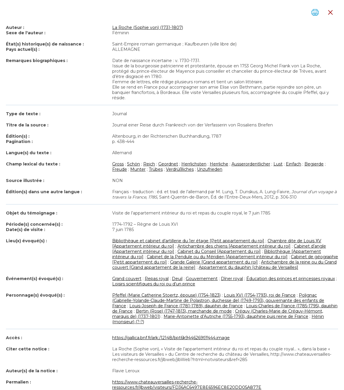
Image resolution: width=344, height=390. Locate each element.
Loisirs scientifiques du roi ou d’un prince (153, 284)
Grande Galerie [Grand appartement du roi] (214, 262)
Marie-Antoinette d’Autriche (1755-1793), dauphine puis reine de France (236, 316)
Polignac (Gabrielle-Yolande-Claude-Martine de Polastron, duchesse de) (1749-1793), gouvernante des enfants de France (218, 300)
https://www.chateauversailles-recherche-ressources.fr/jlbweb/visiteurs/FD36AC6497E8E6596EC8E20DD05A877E (186, 384)
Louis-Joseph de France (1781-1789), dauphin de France (186, 305)
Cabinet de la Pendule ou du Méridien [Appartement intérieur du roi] (217, 256)
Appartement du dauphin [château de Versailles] (248, 267)
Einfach (293, 164)
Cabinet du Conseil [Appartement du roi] (219, 251)
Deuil (177, 278)
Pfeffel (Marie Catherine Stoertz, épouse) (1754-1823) (166, 295)
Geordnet (168, 164)
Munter (138, 169)
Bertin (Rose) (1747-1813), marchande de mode (184, 311)
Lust (278, 164)
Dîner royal (232, 278)
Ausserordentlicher (250, 164)
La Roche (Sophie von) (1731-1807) (147, 27)
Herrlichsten (193, 164)
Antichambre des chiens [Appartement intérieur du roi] (234, 246)
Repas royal (157, 278)
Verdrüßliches (180, 169)
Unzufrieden (209, 169)
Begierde (314, 164)
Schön (133, 164)
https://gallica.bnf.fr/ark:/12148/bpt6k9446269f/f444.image (171, 337)
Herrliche (219, 164)
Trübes (156, 169)
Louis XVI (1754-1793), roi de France (260, 295)
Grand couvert (126, 278)
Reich (149, 164)
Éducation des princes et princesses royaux (290, 278)
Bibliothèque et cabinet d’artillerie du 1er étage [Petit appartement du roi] (188, 240)
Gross (118, 164)
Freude (119, 169)
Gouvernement (202, 278)
